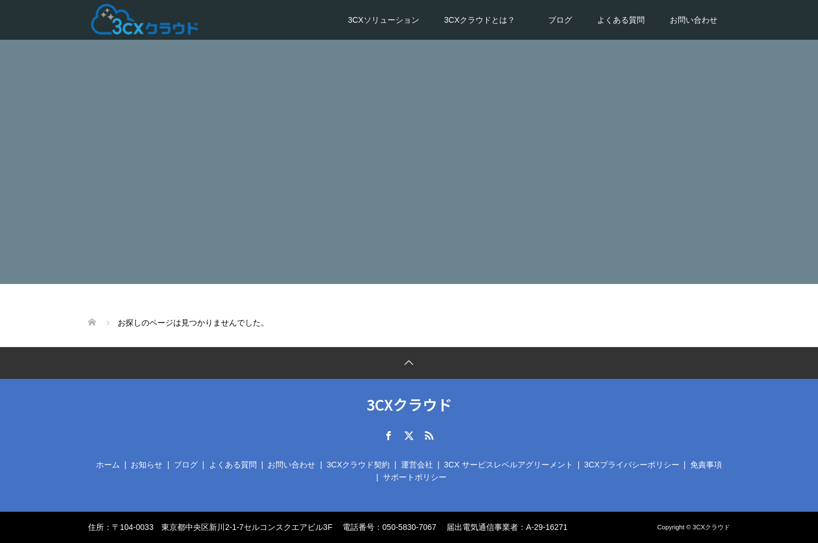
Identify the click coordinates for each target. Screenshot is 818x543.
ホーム (108, 464)
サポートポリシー (414, 477)
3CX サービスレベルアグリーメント (508, 464)
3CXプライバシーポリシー (631, 464)
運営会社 (417, 464)
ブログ (560, 19)
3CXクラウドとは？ (483, 19)
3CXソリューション (383, 19)
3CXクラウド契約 (358, 464)
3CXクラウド (409, 404)
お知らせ (146, 464)
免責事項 (706, 464)
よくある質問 (621, 19)
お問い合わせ (693, 19)
